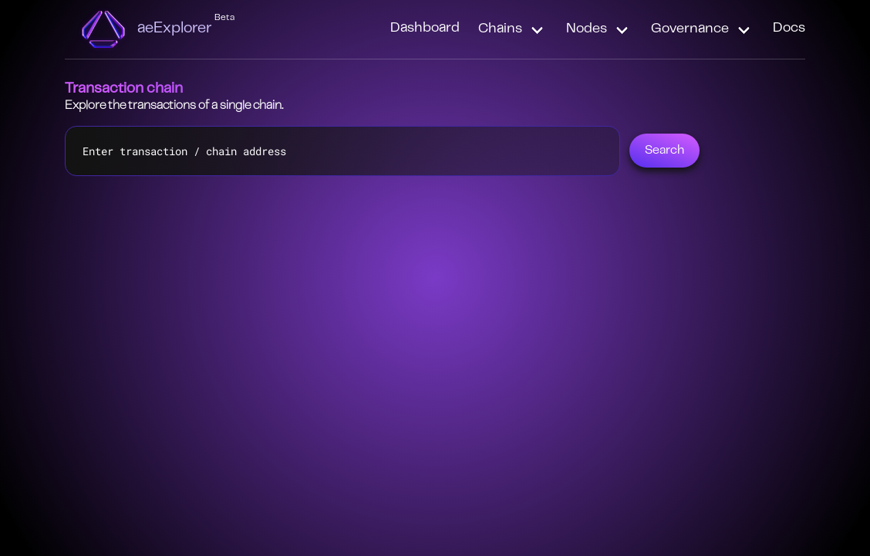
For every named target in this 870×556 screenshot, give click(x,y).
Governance (690, 29)
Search (664, 150)
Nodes (586, 29)
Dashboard (425, 28)
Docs (789, 28)
